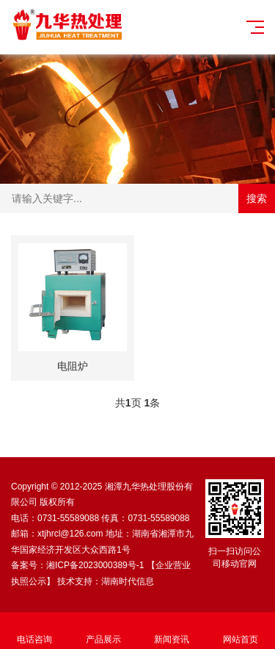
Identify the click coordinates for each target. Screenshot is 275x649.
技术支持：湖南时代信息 (105, 581)
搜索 (256, 198)
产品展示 (103, 631)
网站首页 (240, 631)
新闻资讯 (172, 631)
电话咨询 (34, 631)
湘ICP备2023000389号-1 (95, 565)
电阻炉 (72, 366)
